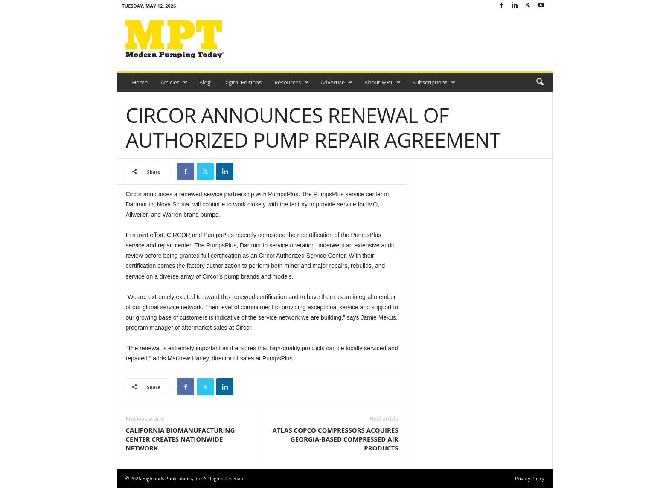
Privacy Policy (529, 478)
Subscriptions (434, 82)
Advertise (337, 82)
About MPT (382, 82)
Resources (291, 82)
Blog (205, 82)
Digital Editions (242, 82)
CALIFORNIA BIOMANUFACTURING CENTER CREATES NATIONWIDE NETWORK (180, 439)
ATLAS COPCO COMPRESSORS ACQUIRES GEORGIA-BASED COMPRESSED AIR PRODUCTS (335, 439)
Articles (173, 82)
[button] (539, 82)
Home (140, 82)
